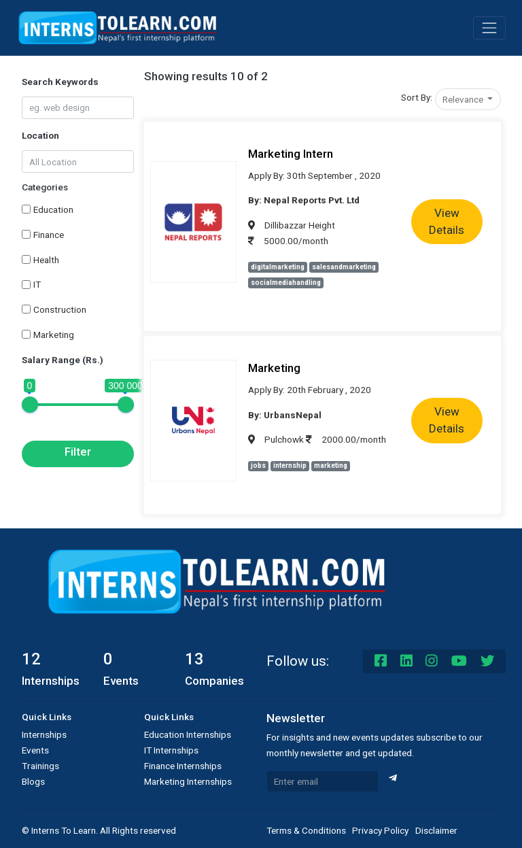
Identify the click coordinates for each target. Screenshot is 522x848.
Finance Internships (183, 765)
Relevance (463, 99)
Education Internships (187, 734)
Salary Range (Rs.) (62, 359)
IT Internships (171, 750)
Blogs (33, 781)
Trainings (40, 765)
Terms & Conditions (306, 830)
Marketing (53, 334)
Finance (48, 234)
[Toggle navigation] (489, 27)
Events (35, 750)
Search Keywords (60, 81)
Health (46, 259)
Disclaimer (436, 830)
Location (40, 135)
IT (37, 284)
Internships (44, 734)
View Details (446, 221)
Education (53, 209)
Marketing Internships (188, 781)
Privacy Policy (380, 830)
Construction (59, 309)
